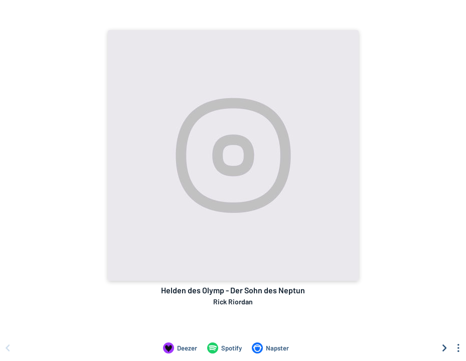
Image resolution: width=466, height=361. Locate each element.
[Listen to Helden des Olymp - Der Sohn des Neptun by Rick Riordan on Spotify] (224, 347)
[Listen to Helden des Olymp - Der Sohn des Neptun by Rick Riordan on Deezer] (180, 347)
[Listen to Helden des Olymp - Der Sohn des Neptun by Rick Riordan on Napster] (270, 347)
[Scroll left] (7, 348)
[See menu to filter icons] (458, 348)
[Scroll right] (444, 348)
